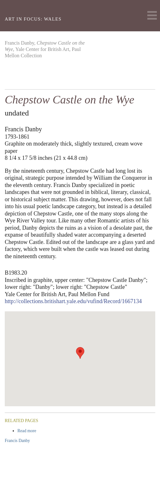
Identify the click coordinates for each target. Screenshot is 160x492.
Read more (38, 430)
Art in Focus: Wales (33, 19)
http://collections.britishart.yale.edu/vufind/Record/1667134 (73, 301)
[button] (80, 353)
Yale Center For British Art (13, 8)
